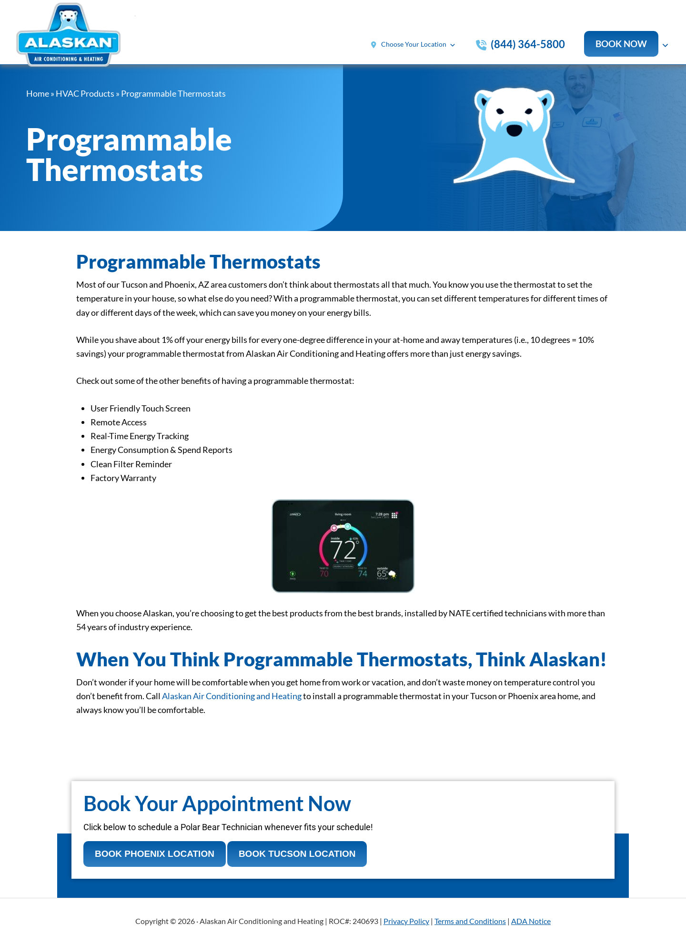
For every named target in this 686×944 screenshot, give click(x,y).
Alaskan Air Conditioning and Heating (232, 696)
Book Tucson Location (297, 854)
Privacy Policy (406, 920)
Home (37, 93)
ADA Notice (531, 920)
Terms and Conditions (470, 920)
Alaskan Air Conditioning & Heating (75, 37)
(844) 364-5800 (528, 44)
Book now (621, 43)
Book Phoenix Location (154, 854)
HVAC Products (85, 93)
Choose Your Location (418, 45)
